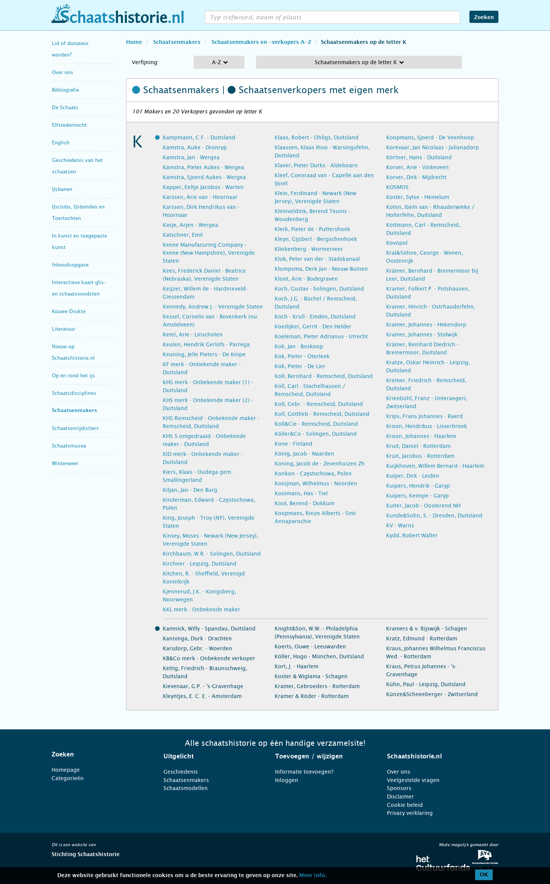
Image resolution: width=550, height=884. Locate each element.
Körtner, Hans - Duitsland (419, 157)
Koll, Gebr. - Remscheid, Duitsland (319, 404)
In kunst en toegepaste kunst (79, 241)
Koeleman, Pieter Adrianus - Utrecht (321, 336)
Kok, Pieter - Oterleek (302, 356)
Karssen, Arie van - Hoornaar (200, 197)
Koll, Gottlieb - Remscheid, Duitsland (322, 414)
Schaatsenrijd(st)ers (75, 428)
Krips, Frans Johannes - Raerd (424, 416)
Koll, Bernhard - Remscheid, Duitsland (324, 376)
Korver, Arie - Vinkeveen (417, 167)
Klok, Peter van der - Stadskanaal (317, 259)
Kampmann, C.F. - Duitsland (199, 137)
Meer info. (312, 875)
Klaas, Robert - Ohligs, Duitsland (317, 137)
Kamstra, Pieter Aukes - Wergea (203, 167)
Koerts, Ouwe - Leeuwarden (310, 646)
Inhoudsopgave (70, 265)
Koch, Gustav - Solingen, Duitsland (319, 289)
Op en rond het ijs (73, 375)
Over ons (62, 72)
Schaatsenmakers (74, 410)
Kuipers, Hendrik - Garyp (418, 486)
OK (484, 875)
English (61, 142)
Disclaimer (400, 796)
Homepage (66, 770)
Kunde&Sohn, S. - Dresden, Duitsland (434, 515)
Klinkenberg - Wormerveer (309, 249)
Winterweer (65, 463)
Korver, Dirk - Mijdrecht (416, 177)
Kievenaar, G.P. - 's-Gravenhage (203, 686)
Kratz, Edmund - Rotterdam (421, 638)
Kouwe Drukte (69, 311)
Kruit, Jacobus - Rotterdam (420, 456)
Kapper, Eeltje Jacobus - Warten (203, 187)
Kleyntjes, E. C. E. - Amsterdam (202, 696)
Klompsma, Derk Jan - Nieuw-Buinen (321, 269)
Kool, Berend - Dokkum (305, 503)
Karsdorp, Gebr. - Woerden (197, 648)
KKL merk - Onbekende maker (201, 609)
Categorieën (68, 778)
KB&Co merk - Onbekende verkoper (209, 658)
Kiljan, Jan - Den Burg (190, 490)
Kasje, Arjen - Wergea (190, 225)
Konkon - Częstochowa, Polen (313, 473)
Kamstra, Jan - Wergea (191, 157)
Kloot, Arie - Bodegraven (306, 279)
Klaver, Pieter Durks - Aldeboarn (316, 165)
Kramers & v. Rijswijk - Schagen (426, 628)
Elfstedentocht (69, 125)
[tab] (98, 754)
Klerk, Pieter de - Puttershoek (312, 229)
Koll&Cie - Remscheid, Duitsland (316, 424)
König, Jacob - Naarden (304, 454)
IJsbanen (62, 189)
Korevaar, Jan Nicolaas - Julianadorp (432, 147)
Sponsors (399, 788)
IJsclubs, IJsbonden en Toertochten (78, 212)
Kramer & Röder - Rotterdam (312, 696)
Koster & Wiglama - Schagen (311, 676)
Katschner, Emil (183, 235)
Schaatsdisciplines (74, 393)
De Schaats (65, 107)
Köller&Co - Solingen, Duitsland (316, 434)
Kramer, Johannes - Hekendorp (426, 325)
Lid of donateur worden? (70, 49)
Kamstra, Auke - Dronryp (195, 147)
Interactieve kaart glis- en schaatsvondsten (78, 288)
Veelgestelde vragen (413, 780)
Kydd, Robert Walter (412, 535)
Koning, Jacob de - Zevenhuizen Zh (320, 464)
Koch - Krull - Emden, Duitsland (315, 317)
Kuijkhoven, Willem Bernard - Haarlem (435, 466)
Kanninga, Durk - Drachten (197, 638)
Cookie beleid (405, 805)
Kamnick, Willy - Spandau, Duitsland (209, 628)
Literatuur (63, 329)
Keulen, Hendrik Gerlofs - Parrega (206, 344)
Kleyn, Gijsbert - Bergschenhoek (316, 239)
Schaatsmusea (69, 446)
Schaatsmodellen (185, 788)
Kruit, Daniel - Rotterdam (418, 446)
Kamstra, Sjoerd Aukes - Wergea (204, 177)
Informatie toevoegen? (304, 772)
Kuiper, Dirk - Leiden (412, 476)
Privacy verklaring (410, 813)
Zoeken (484, 17)
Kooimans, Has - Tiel (301, 493)
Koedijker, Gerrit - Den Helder (313, 326)
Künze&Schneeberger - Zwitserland (432, 694)
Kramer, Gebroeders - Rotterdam (317, 686)
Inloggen (286, 780)
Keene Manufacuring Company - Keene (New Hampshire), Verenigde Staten (209, 253)
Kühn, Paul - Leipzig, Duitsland (426, 684)
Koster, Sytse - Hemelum (417, 197)
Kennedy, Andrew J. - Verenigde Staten (213, 307)
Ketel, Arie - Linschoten (193, 334)
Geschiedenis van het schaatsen (77, 166)
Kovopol (397, 243)
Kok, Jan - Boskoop (299, 346)
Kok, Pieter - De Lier (300, 366)
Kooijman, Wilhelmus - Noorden (316, 483)
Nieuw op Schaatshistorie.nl (73, 352)
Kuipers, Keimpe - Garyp (417, 496)
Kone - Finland (293, 444)
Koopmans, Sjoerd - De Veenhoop (430, 137)
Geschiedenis (180, 772)
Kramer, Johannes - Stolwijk (422, 334)
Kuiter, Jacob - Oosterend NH (423, 506)
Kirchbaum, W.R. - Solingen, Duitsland (212, 554)
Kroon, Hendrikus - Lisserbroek (426, 426)
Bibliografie (65, 90)
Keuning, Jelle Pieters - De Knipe (204, 354)
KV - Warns (400, 525)
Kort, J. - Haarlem (297, 666)
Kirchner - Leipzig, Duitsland (199, 564)
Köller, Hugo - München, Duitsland (319, 656)
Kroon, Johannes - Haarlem (421, 436)
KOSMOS (397, 187)
